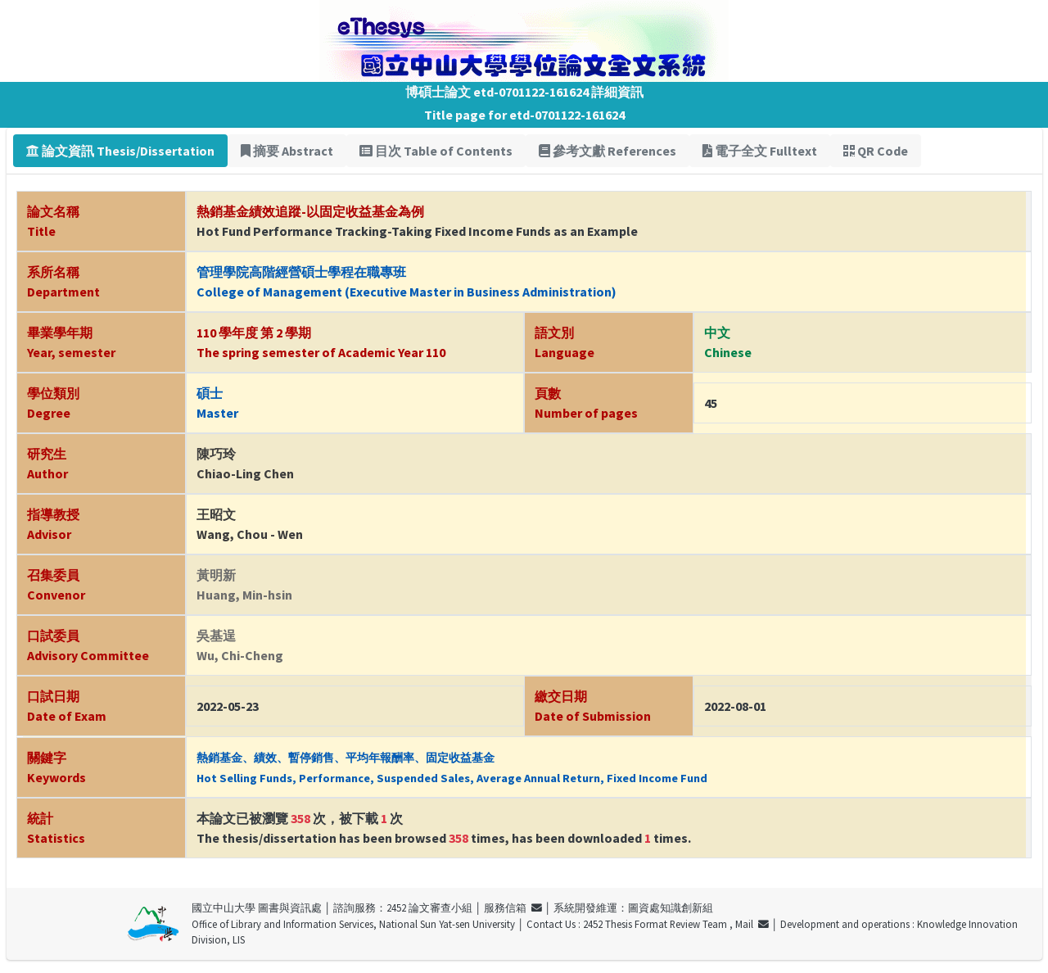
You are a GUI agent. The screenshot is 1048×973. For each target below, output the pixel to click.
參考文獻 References (607, 151)
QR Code (875, 151)
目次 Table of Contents (436, 151)
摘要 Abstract (287, 151)
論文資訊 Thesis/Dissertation (120, 151)
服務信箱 (513, 907)
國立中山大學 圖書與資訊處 (257, 907)
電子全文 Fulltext (759, 151)
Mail (752, 923)
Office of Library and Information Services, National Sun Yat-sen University (353, 923)
